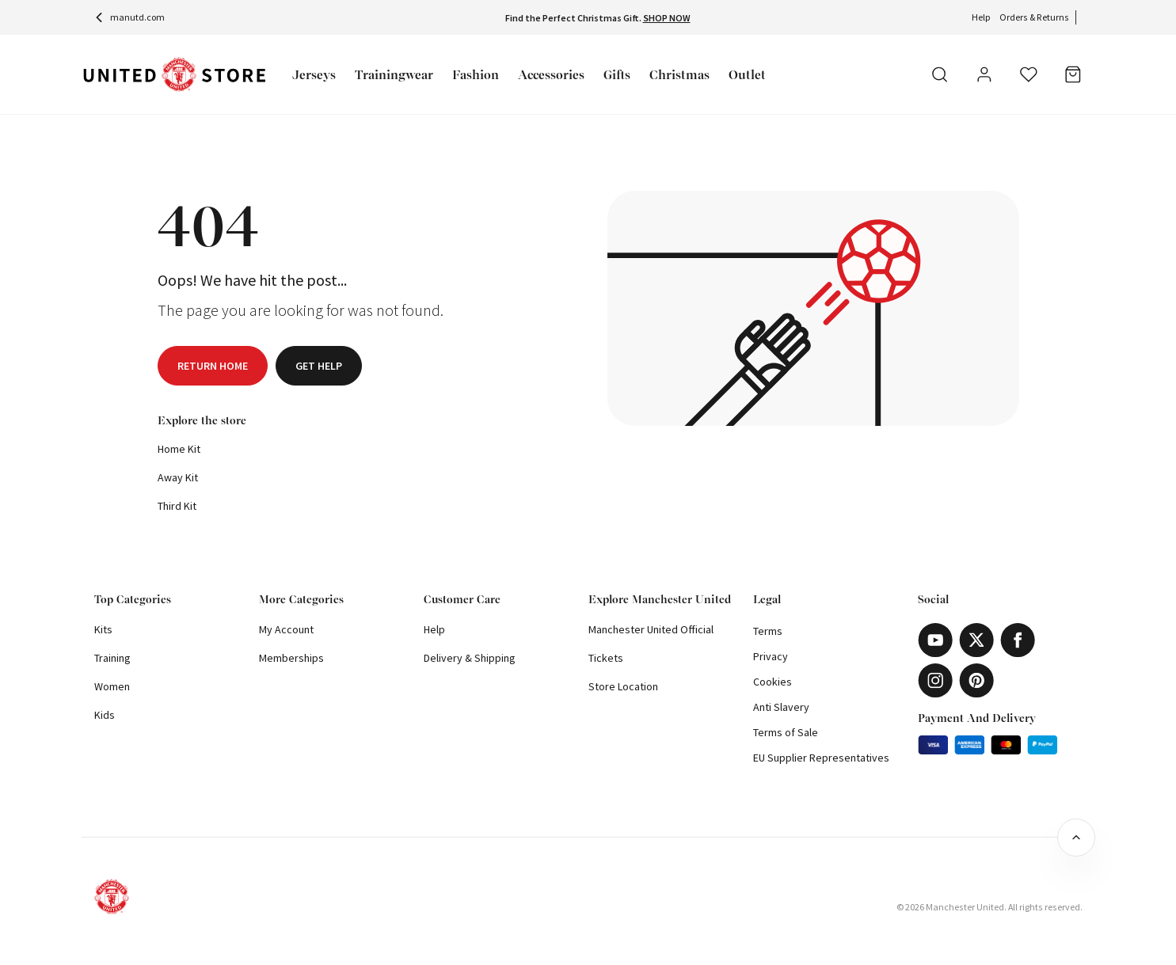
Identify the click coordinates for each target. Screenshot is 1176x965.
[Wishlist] (1028, 74)
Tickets (605, 658)
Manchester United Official (651, 629)
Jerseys (314, 74)
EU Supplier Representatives (821, 757)
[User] (984, 77)
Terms (767, 631)
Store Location (623, 686)
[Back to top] (1076, 838)
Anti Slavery (781, 707)
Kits (103, 629)
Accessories (551, 74)
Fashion (475, 74)
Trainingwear (394, 74)
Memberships (291, 658)
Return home (212, 366)
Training (112, 658)
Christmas (679, 74)
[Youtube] (935, 640)
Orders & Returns (1034, 17)
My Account (286, 629)
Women (112, 686)
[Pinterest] (976, 680)
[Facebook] (1017, 640)
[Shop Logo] (174, 75)
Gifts (616, 74)
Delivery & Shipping (470, 658)
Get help (318, 366)
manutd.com (129, 17)
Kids (104, 715)
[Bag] (1073, 74)
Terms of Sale (785, 732)
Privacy (770, 656)
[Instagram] (935, 680)
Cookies (772, 681)
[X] (976, 640)
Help (981, 17)
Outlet (747, 74)
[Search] (940, 74)
